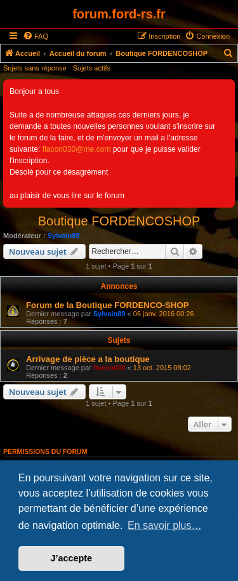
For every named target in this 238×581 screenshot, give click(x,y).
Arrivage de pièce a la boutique (88, 359)
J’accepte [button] (72, 558)
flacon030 (109, 367)
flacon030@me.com (77, 149)
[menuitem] (35, 36)
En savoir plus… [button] (165, 525)
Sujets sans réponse (35, 68)
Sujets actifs (91, 68)
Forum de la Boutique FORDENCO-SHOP (107, 305)
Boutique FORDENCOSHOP (119, 221)
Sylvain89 (64, 235)
